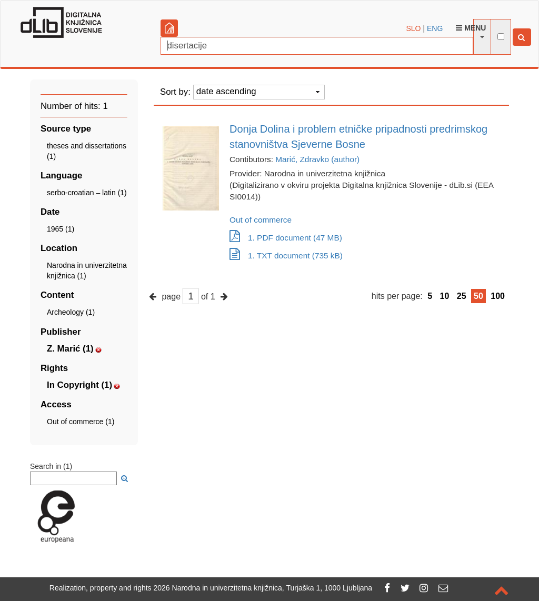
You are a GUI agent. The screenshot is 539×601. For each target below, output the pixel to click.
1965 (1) (60, 229)
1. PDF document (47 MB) (285, 237)
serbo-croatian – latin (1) (87, 192)
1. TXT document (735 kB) (286, 255)
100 (498, 296)
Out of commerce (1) (80, 421)
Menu (471, 28)
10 (445, 296)
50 (478, 296)
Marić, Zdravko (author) (317, 159)
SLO (413, 28)
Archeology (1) (71, 312)
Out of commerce (260, 219)
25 (461, 296)
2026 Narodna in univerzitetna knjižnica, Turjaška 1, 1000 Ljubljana (263, 588)
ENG (435, 28)
